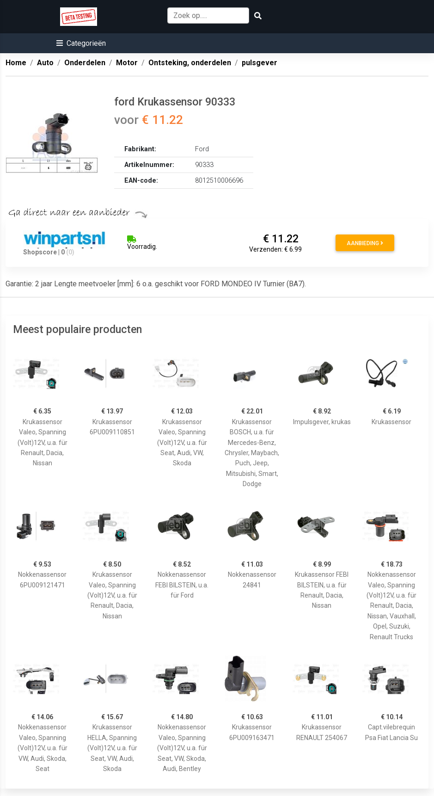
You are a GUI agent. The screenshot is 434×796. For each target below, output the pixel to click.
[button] (81, 43)
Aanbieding (365, 243)
